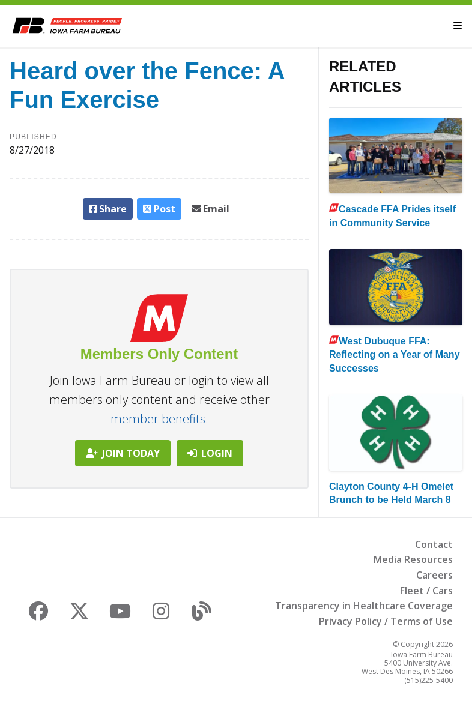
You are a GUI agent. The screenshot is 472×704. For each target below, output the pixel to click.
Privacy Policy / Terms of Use (386, 621)
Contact (434, 544)
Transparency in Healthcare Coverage (364, 605)
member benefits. (159, 419)
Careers (434, 575)
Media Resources (413, 559)
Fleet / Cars (426, 590)
